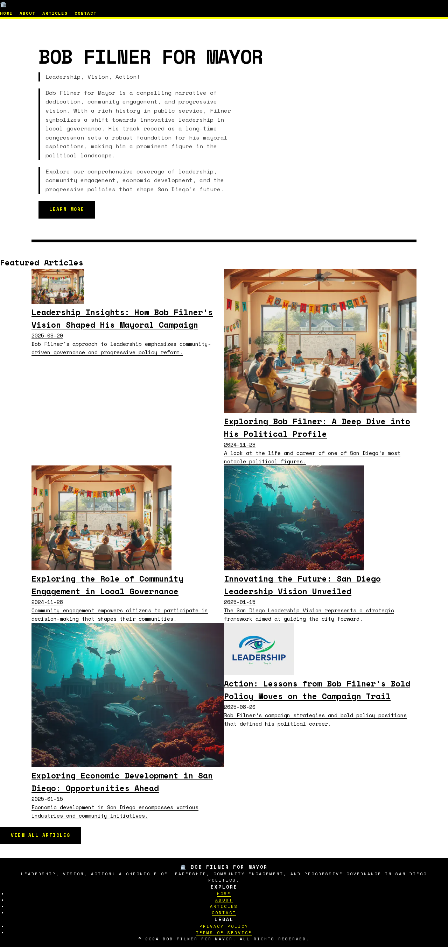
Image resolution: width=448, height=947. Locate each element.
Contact (86, 13)
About (27, 13)
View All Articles (40, 835)
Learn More (66, 209)
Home (6, 13)
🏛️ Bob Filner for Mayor (36, 4)
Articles (55, 13)
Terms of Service (224, 932)
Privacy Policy (224, 926)
